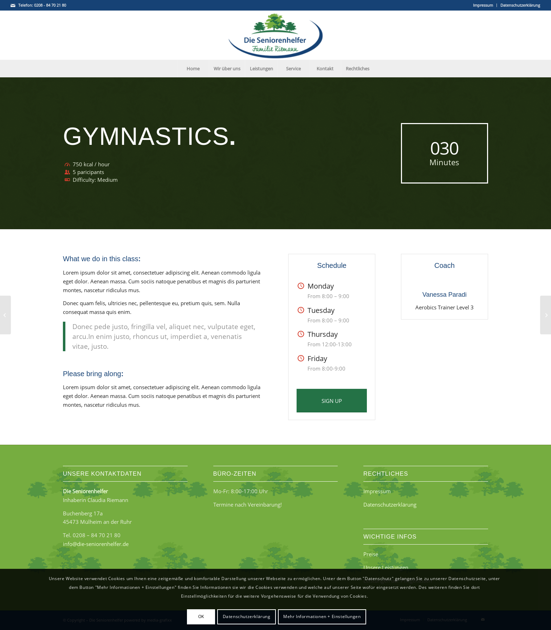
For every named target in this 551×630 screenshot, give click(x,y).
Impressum (483, 5)
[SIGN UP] (332, 400)
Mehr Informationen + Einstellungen (322, 616)
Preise (370, 554)
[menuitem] (483, 5)
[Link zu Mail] (13, 5)
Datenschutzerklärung (520, 5)
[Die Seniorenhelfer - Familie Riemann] (275, 35)
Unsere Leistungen (385, 567)
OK (201, 616)
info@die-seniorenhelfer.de (96, 543)
